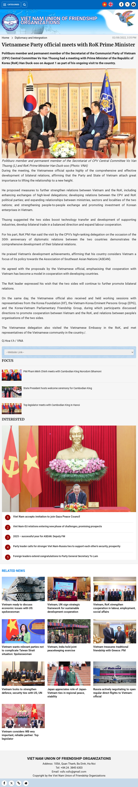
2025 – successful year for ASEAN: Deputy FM (39, 536)
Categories (11, 4)
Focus (7, 360)
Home (5, 37)
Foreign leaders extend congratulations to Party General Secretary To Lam (55, 556)
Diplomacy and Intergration (31, 37)
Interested (13, 419)
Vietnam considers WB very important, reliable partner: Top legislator (20, 735)
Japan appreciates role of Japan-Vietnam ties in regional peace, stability (67, 693)
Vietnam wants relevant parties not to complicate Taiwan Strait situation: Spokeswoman (23, 650)
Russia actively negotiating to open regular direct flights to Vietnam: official (114, 693)
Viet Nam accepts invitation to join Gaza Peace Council (46, 516)
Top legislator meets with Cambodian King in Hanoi (51, 405)
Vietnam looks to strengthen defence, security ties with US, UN (22, 691)
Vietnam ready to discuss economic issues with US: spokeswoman (17, 608)
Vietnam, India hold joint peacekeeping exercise (62, 648)
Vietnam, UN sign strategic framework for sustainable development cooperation (63, 608)
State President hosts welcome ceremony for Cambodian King (57, 388)
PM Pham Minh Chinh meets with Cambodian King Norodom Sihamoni (62, 371)
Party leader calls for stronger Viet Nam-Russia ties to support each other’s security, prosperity (66, 546)
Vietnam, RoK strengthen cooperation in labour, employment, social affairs (114, 608)
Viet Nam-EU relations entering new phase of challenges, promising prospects (57, 526)
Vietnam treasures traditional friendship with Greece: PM (110, 648)
